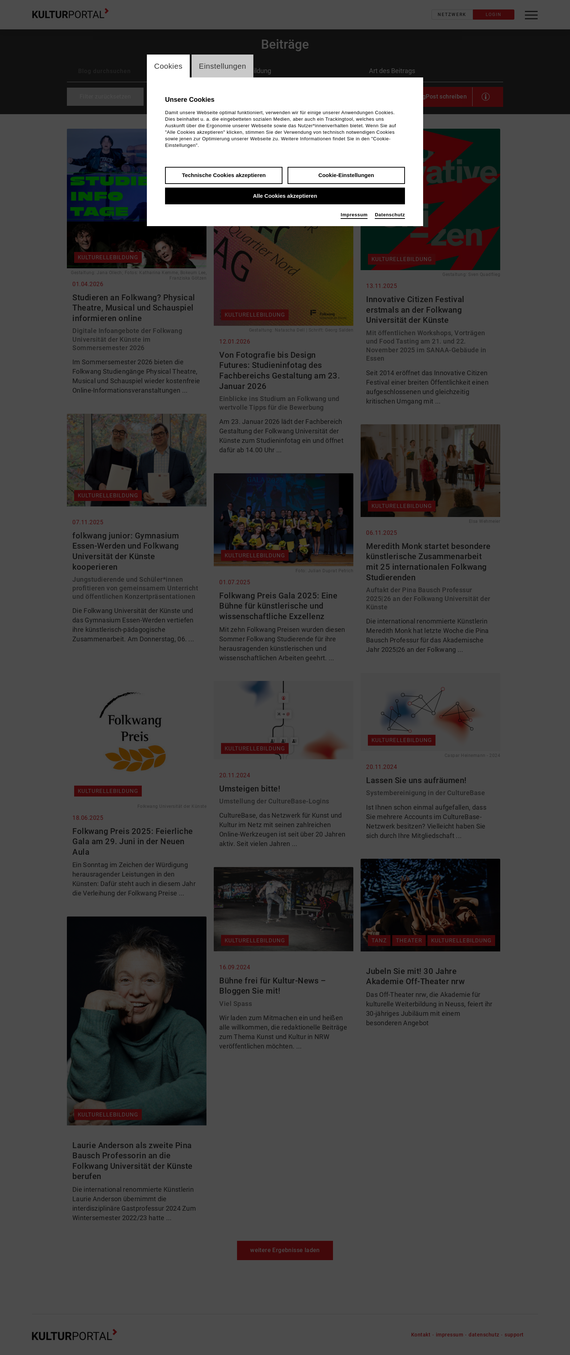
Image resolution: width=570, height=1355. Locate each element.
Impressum (354, 215)
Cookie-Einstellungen (346, 176)
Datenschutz (390, 215)
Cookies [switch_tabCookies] (169, 66)
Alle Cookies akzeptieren (285, 196)
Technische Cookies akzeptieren (224, 176)
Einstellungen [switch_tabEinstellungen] (226, 66)
